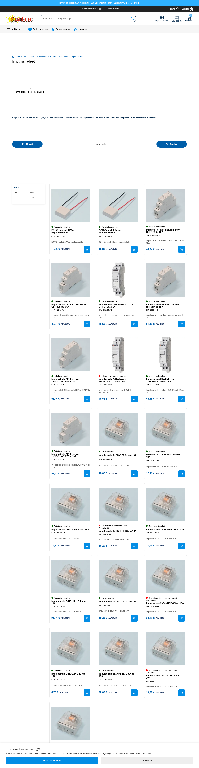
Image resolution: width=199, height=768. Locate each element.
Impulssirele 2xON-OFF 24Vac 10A (118, 600)
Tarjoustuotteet (40, 29)
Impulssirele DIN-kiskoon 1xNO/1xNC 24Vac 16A (160, 378)
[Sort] (27, 141)
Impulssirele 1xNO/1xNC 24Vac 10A (163, 676)
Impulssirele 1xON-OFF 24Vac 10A (70, 528)
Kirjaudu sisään (161, 21)
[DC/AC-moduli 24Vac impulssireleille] (118, 202)
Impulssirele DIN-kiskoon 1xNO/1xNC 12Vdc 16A (65, 378)
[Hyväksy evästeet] (52, 760)
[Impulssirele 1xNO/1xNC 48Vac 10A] (71, 723)
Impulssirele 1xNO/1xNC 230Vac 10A (116, 674)
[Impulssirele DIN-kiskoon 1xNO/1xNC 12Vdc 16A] (71, 352)
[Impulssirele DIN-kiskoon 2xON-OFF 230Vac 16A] (71, 277)
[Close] (196, 3)
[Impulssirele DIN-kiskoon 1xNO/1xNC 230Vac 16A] (118, 352)
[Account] (162, 18)
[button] (104, 142)
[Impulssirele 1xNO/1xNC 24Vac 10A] (165, 648)
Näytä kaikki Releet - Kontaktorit (29, 89)
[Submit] (86, 246)
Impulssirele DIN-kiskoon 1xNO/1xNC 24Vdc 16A (65, 453)
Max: (37, 192)
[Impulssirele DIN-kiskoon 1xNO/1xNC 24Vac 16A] (165, 352)
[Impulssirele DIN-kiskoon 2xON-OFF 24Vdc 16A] (165, 277)
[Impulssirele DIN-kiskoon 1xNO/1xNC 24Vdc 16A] (71, 428)
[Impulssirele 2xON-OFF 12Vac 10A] (165, 503)
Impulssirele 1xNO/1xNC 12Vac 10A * (69, 674)
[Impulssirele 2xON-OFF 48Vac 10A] (165, 576)
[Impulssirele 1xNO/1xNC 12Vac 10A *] (71, 648)
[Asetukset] (147, 760)
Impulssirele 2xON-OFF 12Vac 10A (165, 528)
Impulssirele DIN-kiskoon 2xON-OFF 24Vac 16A (116, 302)
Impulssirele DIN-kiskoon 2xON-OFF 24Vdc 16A (164, 302)
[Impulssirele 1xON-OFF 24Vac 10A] (71, 503)
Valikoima (16, 29)
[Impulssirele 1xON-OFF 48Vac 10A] (118, 503)
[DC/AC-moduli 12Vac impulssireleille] (71, 202)
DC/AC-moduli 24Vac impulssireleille (110, 228)
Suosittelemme (63, 29)
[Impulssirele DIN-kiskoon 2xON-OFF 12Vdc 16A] (165, 202)
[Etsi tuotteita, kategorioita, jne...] (132, 18)
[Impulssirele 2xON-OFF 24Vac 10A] (118, 576)
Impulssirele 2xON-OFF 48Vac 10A (165, 602)
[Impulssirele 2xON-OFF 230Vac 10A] (71, 576)
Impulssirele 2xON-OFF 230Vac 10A (69, 601)
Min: (20, 192)
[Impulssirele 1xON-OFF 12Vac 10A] (118, 428)
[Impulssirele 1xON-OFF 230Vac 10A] (165, 428)
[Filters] (171, 141)
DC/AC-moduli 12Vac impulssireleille (63, 228)
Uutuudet (82, 29)
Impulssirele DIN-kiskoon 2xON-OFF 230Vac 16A (69, 302)
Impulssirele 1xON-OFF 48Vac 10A (118, 529)
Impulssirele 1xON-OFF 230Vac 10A (163, 454)
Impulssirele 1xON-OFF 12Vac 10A (118, 453)
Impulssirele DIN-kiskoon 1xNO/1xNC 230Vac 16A (113, 378)
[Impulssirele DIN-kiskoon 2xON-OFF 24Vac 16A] (118, 277)
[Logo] (19, 18)
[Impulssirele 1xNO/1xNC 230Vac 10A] (118, 648)
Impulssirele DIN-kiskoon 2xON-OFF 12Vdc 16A (164, 227)
